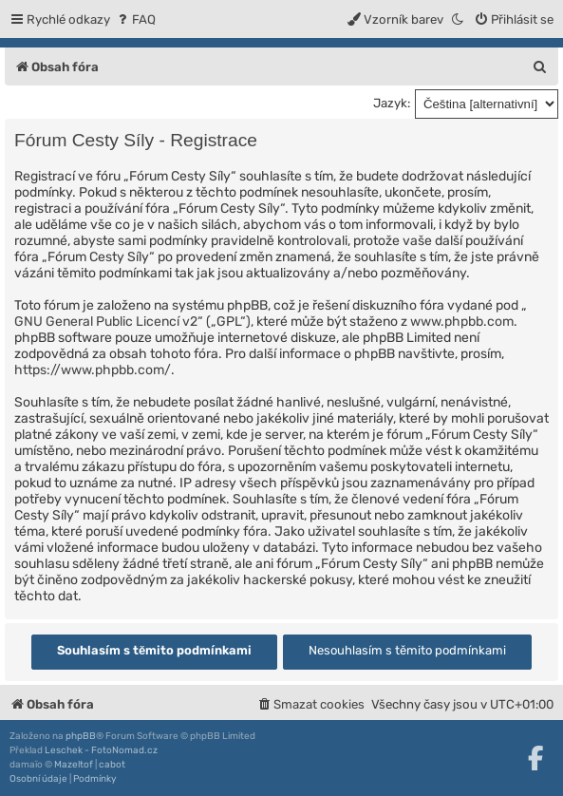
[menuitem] (135, 19)
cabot (112, 764)
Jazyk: (391, 103)
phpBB (81, 736)
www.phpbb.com (462, 321)
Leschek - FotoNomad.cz (101, 750)
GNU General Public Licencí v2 (105, 321)
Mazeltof (73, 764)
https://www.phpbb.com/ (92, 370)
